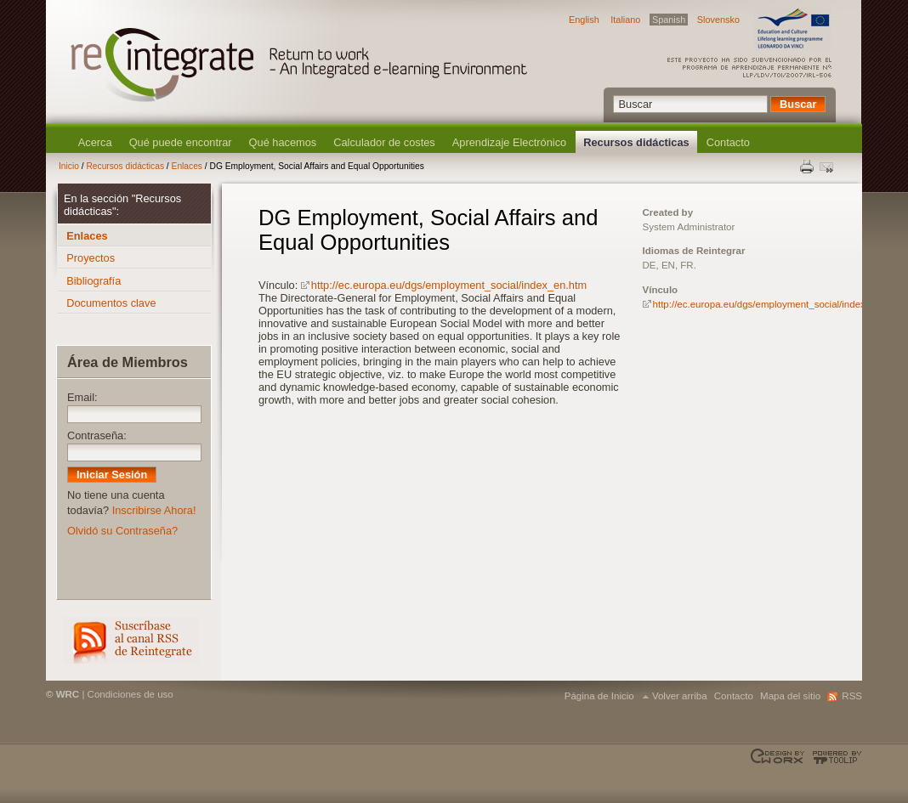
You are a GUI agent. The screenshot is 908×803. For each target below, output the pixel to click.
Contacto (728, 142)
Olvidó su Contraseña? (122, 530)
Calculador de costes (384, 142)
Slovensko (718, 19)
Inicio (69, 166)
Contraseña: (97, 435)
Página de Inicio (599, 696)
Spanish (668, 19)
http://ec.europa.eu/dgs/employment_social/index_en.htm (449, 285)
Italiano (625, 19)
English (584, 19)
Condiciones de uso (130, 694)
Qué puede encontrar (180, 142)
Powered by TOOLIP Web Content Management (834, 757)
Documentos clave (111, 303)
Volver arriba (679, 696)
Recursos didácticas (636, 142)
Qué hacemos (283, 142)
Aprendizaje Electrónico (509, 142)
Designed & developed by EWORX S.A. (779, 757)
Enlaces (187, 166)
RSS (131, 640)
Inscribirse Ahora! (154, 510)
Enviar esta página (828, 166)
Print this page (807, 166)
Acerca (95, 142)
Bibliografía (93, 280)
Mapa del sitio (790, 696)
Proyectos (90, 258)
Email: (82, 397)
